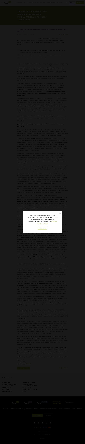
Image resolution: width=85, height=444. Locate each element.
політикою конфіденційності (47, 222)
